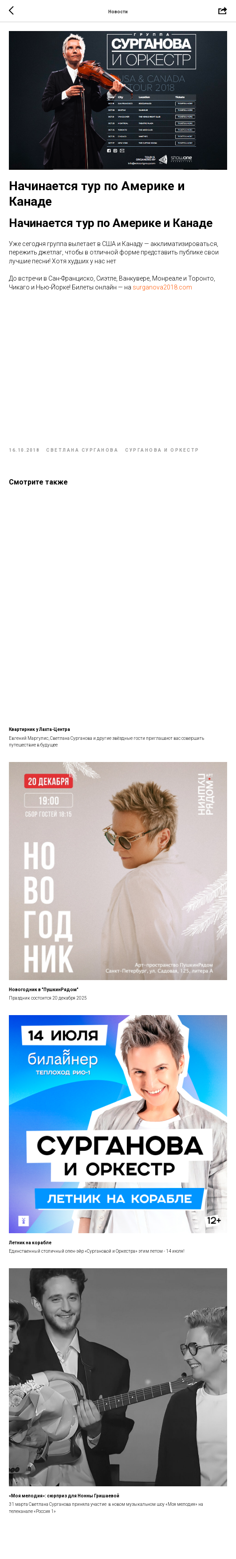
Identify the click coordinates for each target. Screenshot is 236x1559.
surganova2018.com (162, 287)
